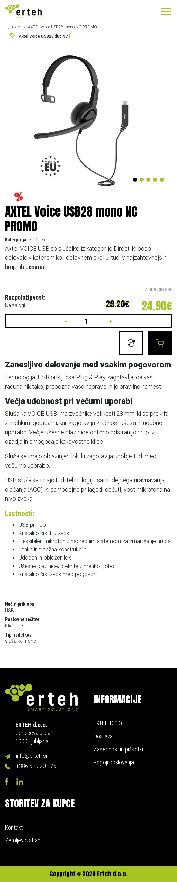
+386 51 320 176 (36, 766)
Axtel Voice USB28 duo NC (43, 36)
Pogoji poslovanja (114, 762)
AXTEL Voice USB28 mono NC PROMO (62, 27)
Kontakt (14, 827)
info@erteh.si (31, 756)
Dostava (103, 736)
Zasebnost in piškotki (118, 749)
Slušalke (37, 239)
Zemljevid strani (23, 840)
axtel (16, 27)
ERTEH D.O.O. (108, 723)
